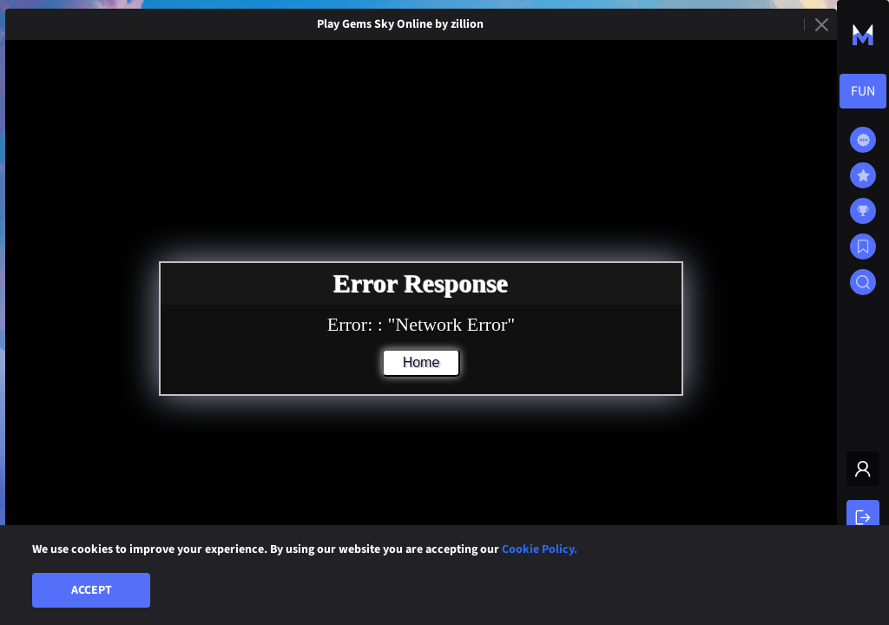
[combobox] (863, 91)
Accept (91, 590)
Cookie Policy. (539, 549)
